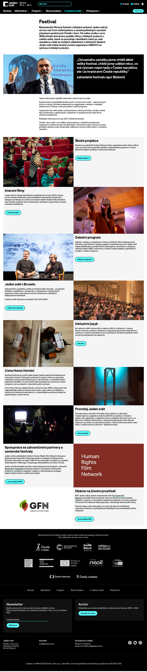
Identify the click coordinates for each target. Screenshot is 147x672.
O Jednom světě (73, 11)
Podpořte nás (138, 11)
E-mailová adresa (13, 617)
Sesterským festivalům (14, 469)
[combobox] (55, 4)
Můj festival (21, 11)
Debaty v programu (85, 259)
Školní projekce (53, 11)
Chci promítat (83, 433)
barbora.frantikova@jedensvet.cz (89, 646)
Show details (31, 669)
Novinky (7, 11)
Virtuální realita (13, 212)
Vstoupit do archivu (88, 613)
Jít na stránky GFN (84, 519)
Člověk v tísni (71, 33)
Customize (130, 661)
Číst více (81, 343)
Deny (130, 665)
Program (36, 11)
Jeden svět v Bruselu (15, 308)
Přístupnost (92, 11)
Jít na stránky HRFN (14, 482)
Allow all (130, 656)
